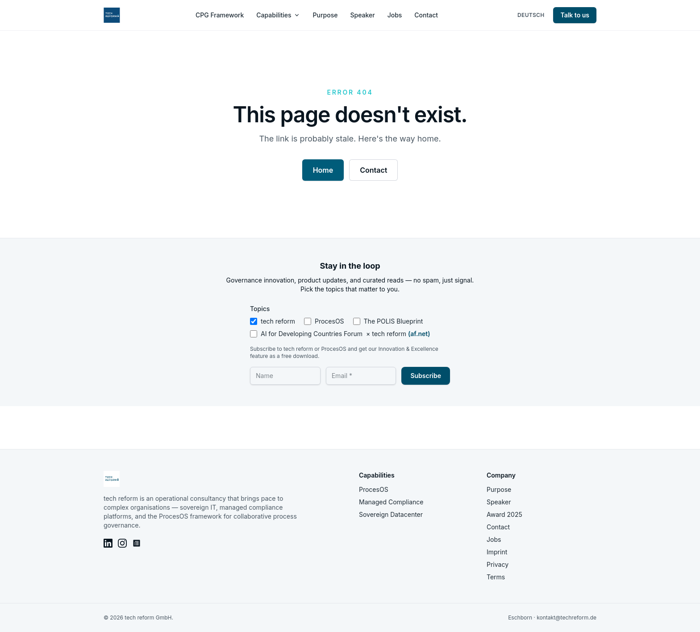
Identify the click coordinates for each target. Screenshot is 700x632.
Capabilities (278, 15)
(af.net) (419, 333)
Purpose (325, 15)
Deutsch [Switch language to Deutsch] (530, 15)
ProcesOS (324, 321)
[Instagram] (122, 543)
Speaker (362, 15)
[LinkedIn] (108, 543)
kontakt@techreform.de (566, 617)
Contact (426, 15)
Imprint (497, 552)
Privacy (497, 564)
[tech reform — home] (112, 15)
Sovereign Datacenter (391, 514)
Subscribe (425, 375)
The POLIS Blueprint (388, 321)
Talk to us (574, 15)
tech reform (272, 321)
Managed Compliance (391, 502)
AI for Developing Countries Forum (340, 333)
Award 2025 (504, 514)
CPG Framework (220, 15)
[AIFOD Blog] (136, 543)
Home (323, 170)
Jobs (395, 15)
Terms (496, 577)
